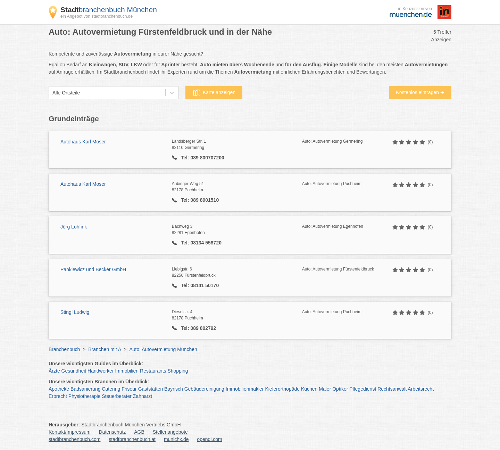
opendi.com (209, 439)
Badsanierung (85, 389)
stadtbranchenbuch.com (74, 439)
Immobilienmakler (245, 389)
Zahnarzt (142, 396)
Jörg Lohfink (73, 227)
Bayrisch (173, 389)
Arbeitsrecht (421, 389)
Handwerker (101, 371)
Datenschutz (112, 432)
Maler (325, 389)
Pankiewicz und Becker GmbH (93, 269)
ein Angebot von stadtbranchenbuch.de (96, 16)
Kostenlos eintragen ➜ (420, 92)
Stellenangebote (170, 432)
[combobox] (52, 93)
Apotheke (59, 389)
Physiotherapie (84, 396)
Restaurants (153, 371)
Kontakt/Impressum (70, 432)
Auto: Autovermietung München (163, 349)
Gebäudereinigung (204, 389)
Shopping (177, 371)
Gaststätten (150, 389)
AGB (139, 432)
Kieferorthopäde (282, 389)
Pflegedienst (362, 389)
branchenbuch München (108, 10)
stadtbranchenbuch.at (132, 439)
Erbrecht (58, 396)
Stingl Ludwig (74, 312)
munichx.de (176, 439)
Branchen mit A (104, 349)
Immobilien (127, 371)
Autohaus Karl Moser (83, 141)
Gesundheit (73, 371)
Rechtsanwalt (392, 389)
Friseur (129, 389)
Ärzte (54, 371)
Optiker (340, 389)
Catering (111, 389)
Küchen (309, 389)
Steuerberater (117, 396)
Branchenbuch (64, 349)
